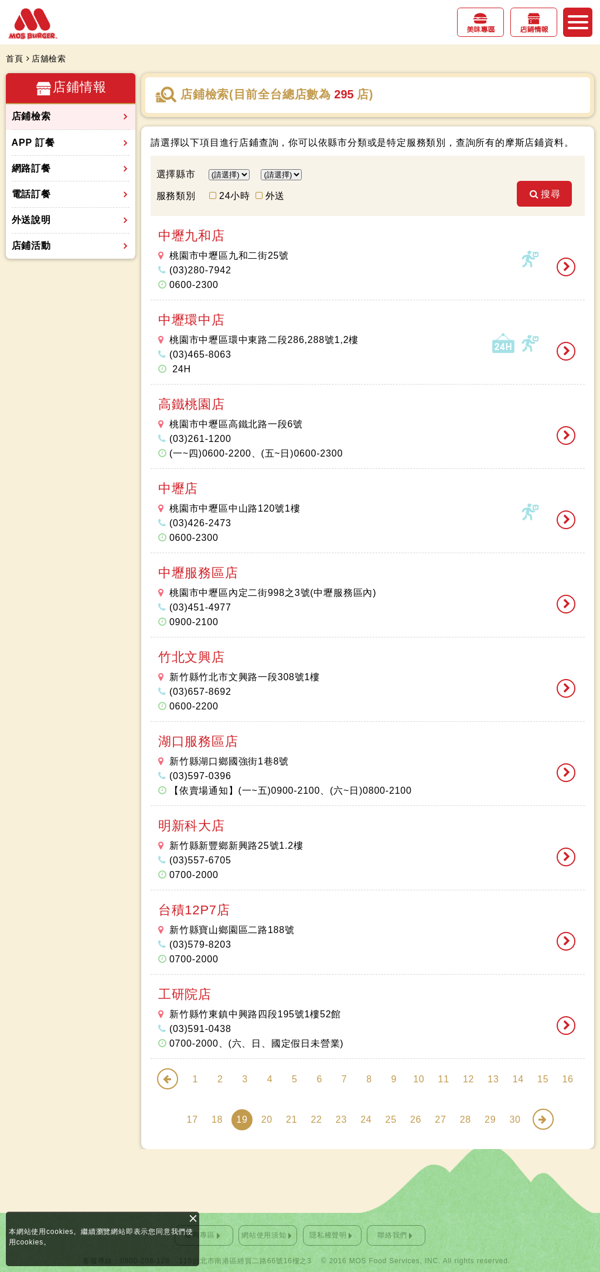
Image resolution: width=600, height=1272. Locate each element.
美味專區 (480, 30)
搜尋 (554, 196)
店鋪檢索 (31, 116)
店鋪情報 (534, 30)
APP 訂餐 (33, 143)
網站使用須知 (264, 1235)
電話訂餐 (31, 194)
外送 (275, 196)
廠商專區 (199, 1235)
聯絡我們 (392, 1235)
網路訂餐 (31, 168)
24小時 (234, 196)
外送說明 (31, 220)
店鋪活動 (31, 246)
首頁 (14, 58)
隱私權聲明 (328, 1235)
